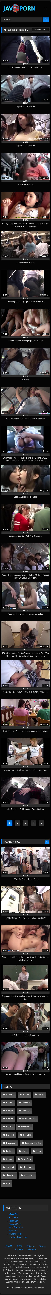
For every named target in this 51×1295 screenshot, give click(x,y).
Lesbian (9, 1151)
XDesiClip (13, 1214)
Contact (19, 1249)
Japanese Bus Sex (33, 1143)
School (9, 1159)
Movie (24, 1151)
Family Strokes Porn (18, 1237)
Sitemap (32, 1249)
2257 (19, 1246)
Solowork (10, 1167)
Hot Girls (27, 1135)
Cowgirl (9, 1111)
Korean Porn (15, 1224)
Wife (8, 1183)
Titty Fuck (10, 1175)
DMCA (9, 1246)
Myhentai (13, 1230)
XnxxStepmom (16, 1227)
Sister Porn (26, 1159)
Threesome (28, 1167)
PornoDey (13, 1221)
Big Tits (41, 1094)
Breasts (9, 1102)
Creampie (26, 1111)
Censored (26, 1102)
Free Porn (13, 1217)
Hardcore (10, 1135)
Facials (9, 1127)
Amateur (10, 1094)
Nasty (38, 1151)
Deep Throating (29, 1119)
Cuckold (9, 1119)
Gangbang (25, 1127)
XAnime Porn (15, 1234)
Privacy (30, 1246)
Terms (42, 1246)
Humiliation (11, 1143)
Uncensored (29, 1175)
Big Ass (25, 1094)
